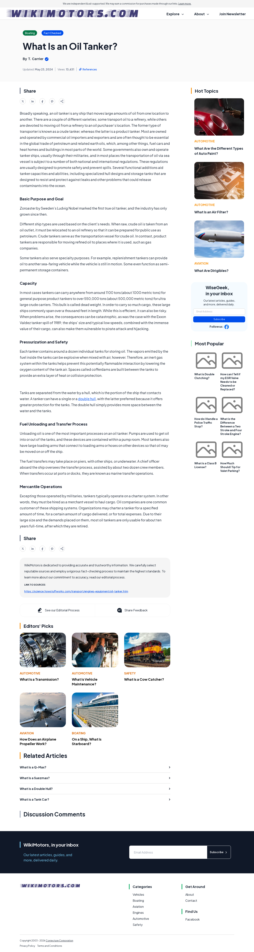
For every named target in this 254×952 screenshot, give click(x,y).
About (189, 894)
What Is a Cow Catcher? (144, 679)
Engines (138, 913)
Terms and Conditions (49, 945)
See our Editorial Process (58, 610)
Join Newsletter (232, 14)
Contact (191, 900)
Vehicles (138, 894)
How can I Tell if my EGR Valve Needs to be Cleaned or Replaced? (230, 381)
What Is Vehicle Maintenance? (84, 681)
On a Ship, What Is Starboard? (86, 741)
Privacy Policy (27, 945)
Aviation (27, 733)
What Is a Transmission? (39, 679)
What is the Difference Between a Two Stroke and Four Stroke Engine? (231, 426)
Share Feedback (132, 610)
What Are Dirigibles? (211, 270)
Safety (130, 673)
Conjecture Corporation (59, 940)
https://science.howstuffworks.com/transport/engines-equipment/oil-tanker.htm (76, 591)
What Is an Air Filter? (211, 212)
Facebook (192, 919)
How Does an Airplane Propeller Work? (38, 741)
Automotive (30, 673)
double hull (87, 399)
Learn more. (184, 3)
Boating (79, 733)
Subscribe (219, 319)
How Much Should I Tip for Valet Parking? (230, 467)
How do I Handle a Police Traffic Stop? (206, 422)
